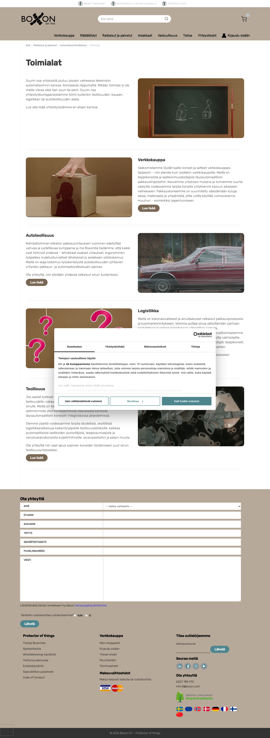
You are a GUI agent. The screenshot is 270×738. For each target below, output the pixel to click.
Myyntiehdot (108, 660)
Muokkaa (135, 401)
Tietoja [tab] (195, 346)
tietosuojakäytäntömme (90, 605)
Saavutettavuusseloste (38, 671)
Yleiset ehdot (108, 654)
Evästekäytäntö (33, 666)
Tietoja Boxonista (34, 643)
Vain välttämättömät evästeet (83, 401)
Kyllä (78, 615)
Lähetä (29, 624)
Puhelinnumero (34, 551)
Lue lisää (148, 208)
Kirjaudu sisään (109, 648)
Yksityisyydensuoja (35, 660)
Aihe (26, 506)
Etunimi (29, 515)
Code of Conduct (34, 677)
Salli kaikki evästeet (186, 401)
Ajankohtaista (32, 648)
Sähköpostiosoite (35, 542)
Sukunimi (29, 524)
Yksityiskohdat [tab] (114, 346)
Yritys (28, 533)
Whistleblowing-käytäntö (39, 654)
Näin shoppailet (110, 643)
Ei (88, 615)
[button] (244, 19)
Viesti (27, 560)
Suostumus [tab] (74, 346)
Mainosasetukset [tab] (155, 346)
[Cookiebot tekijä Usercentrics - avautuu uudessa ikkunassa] (196, 334)
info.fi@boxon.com (188, 686)
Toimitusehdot (109, 666)
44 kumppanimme (78, 363)
